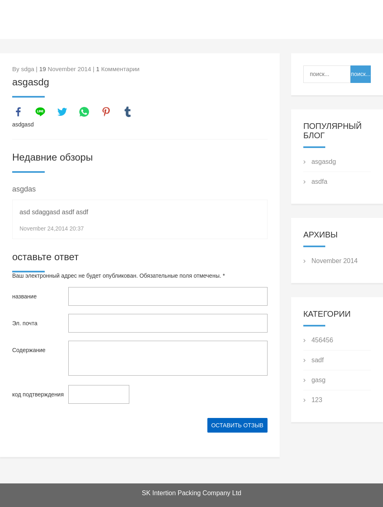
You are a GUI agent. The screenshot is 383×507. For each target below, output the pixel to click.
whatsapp (84, 112)
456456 (322, 340)
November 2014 (334, 260)
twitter (62, 112)
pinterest (106, 112)
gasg (318, 379)
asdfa (319, 181)
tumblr (128, 112)
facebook (18, 112)
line (40, 112)
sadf (317, 360)
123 (316, 399)
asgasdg (323, 161)
